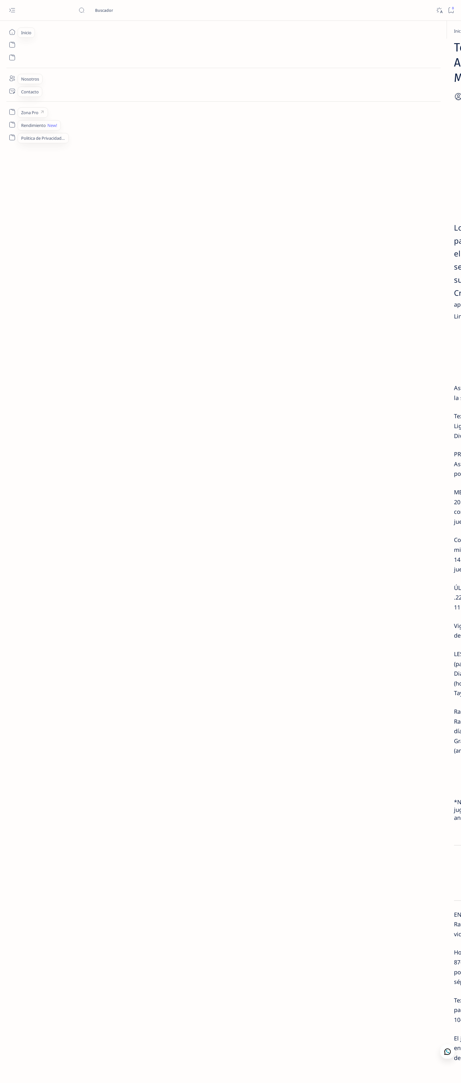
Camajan (65, 1070)
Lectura (336, 286)
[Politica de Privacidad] (12, 137)
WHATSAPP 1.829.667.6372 (191, 630)
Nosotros (382, 286)
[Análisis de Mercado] (375, 152)
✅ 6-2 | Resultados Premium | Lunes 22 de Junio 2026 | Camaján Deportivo (379, 196)
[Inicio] (12, 32)
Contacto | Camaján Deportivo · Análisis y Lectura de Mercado (376, 164)
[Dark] (439, 10)
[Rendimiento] (12, 124)
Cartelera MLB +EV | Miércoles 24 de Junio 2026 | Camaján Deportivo (377, 116)
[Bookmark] (451, 10)
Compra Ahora (191, 320)
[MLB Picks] (129, 1026)
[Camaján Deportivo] (375, 100)
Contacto (358, 286)
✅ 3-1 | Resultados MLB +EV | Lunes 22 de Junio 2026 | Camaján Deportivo (379, 259)
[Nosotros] (12, 78)
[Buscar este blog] (126, 10)
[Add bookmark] (287, 81)
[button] (191, 941)
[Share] (308, 81)
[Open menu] (12, 10)
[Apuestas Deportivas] (103, 31)
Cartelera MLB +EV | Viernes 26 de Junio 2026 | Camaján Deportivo (378, 227)
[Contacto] (12, 91)
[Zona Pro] (12, 112)
